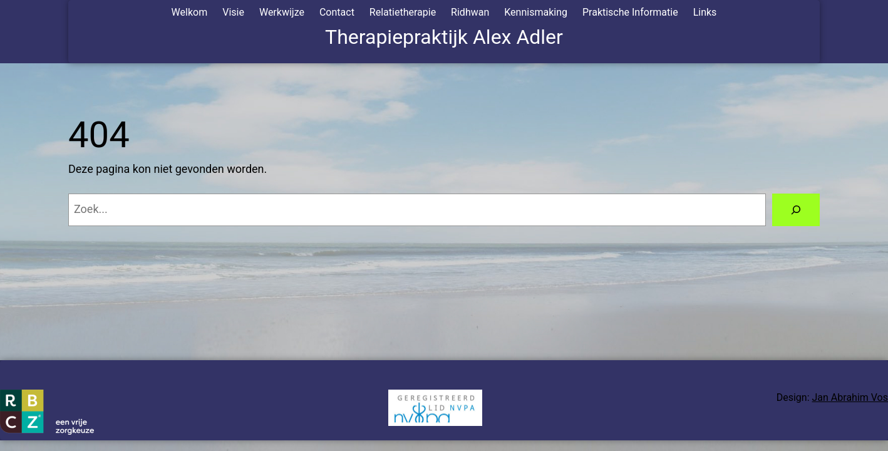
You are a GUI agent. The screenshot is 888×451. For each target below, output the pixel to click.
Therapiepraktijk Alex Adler (444, 37)
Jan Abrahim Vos (850, 397)
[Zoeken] (796, 210)
